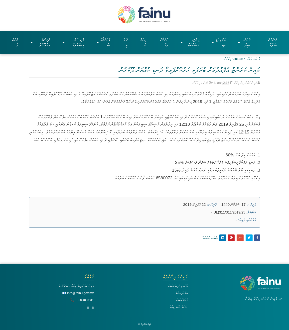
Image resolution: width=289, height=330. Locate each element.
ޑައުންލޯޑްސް (103, 42)
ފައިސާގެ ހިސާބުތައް (73, 42)
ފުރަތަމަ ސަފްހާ (272, 42)
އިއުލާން (143, 42)
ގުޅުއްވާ (15, 42)
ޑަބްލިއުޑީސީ (219, 42)
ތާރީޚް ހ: (251, 205)
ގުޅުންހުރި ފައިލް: (247, 220)
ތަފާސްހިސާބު (182, 293)
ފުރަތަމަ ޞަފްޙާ (253, 59)
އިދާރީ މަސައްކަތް (189, 42)
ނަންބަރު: (251, 212)
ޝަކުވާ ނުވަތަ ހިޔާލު (178, 307)
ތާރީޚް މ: (212, 205)
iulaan (238, 59)
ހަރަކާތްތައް (164, 42)
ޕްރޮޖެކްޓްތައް (182, 300)
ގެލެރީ (125, 42)
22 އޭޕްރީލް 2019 (194, 204)
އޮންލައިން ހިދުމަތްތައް (178, 286)
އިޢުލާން (227, 59)
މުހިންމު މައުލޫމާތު (40, 42)
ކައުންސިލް (244, 42)
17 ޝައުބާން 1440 (233, 204)
